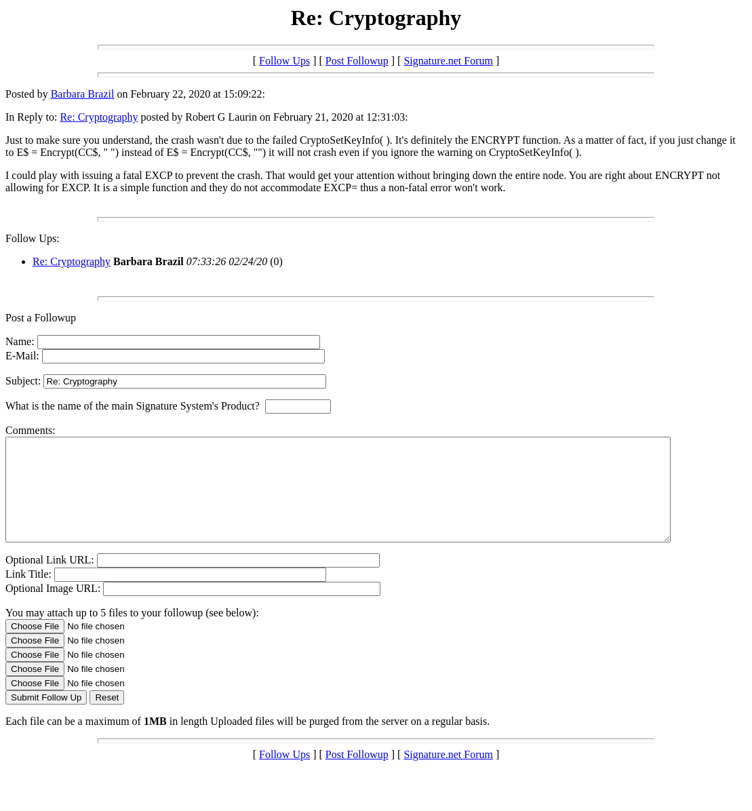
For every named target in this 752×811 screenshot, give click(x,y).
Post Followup (357, 60)
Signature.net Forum (448, 60)
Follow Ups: (32, 238)
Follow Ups (284, 60)
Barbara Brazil (83, 94)
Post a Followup (40, 317)
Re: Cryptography (99, 117)
